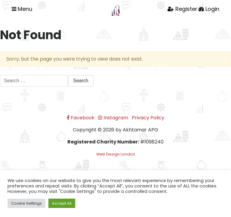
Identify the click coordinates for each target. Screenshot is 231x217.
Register (182, 9)
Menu (22, 9)
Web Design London (115, 154)
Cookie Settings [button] (26, 203)
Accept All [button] (62, 203)
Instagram (113, 117)
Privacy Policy (148, 117)
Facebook (80, 117)
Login (209, 9)
